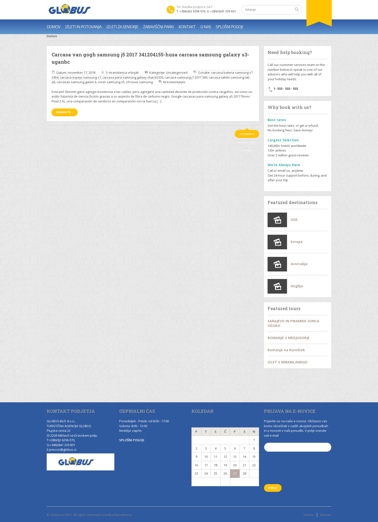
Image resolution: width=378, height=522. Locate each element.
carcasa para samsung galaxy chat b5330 (132, 77)
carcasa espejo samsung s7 (80, 77)
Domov (52, 36)
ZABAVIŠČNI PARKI (158, 26)
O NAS (205, 26)
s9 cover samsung (139, 82)
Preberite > (64, 112)
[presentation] (301, 470)
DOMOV (53, 26)
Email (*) (298, 446)
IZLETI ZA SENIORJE (122, 26)
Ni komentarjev (174, 82)
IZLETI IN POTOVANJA (83, 26)
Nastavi (325, 515)
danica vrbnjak (128, 72)
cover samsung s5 (111, 82)
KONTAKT (187, 26)
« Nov (206, 482)
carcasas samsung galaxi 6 (76, 82)
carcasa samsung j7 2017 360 (186, 77)
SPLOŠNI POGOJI (229, 26)
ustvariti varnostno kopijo (247, 135)
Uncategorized (177, 72)
